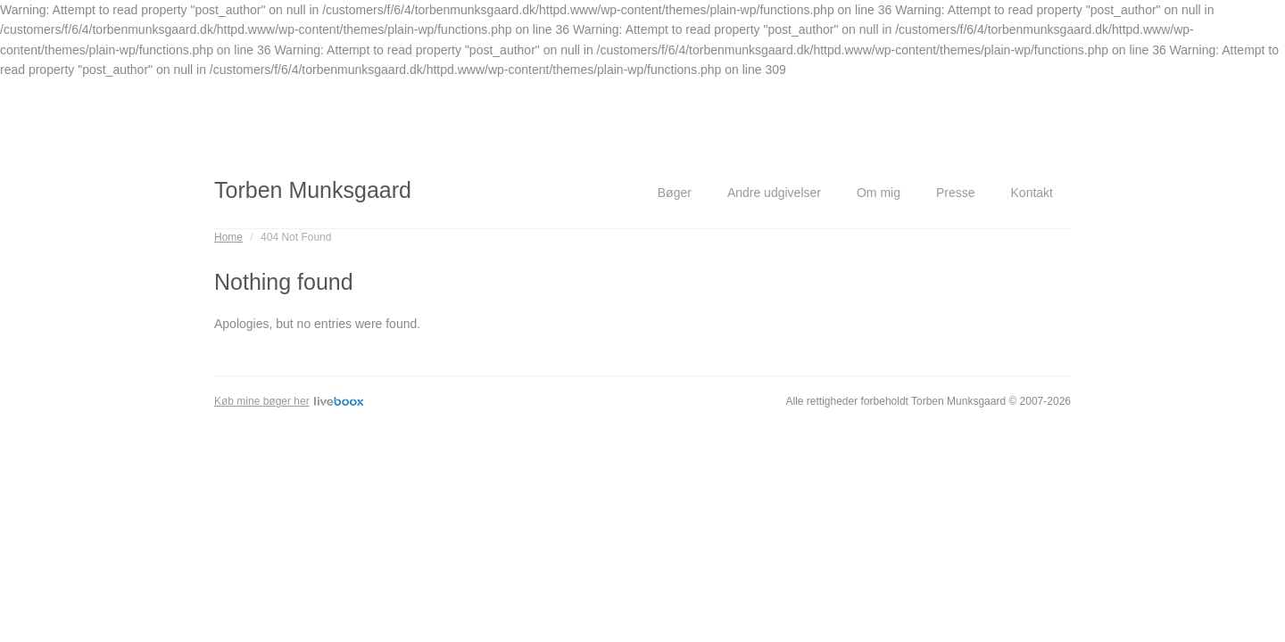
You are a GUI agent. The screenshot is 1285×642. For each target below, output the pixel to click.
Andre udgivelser (774, 192)
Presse (955, 192)
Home (228, 237)
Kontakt (1032, 192)
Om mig (878, 192)
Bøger (675, 192)
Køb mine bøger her (288, 401)
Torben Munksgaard (312, 189)
